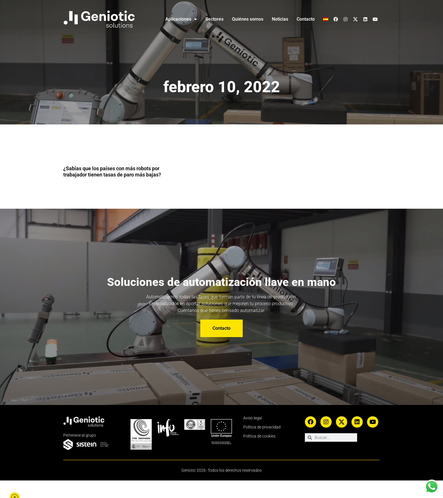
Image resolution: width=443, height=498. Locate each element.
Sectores (209, 19)
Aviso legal (252, 435)
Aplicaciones (173, 19)
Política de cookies (259, 453)
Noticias (277, 19)
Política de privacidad (262, 444)
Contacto (305, 19)
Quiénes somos (243, 19)
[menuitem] (325, 19)
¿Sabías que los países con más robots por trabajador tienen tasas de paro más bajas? (110, 174)
